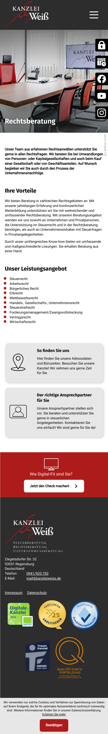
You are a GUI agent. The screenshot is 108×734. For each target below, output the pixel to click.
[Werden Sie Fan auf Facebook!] (101, 79)
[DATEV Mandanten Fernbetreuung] (101, 45)
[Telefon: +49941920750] (37, 573)
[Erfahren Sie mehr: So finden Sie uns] (54, 363)
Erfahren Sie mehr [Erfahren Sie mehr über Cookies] (54, 714)
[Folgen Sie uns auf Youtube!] (101, 96)
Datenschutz (37, 593)
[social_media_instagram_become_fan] (101, 113)
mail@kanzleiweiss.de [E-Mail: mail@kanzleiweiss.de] (43, 578)
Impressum (13, 593)
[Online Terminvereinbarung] (101, 62)
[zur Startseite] (26, 15)
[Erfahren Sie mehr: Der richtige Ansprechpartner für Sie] (54, 412)
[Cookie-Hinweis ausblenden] (54, 725)
